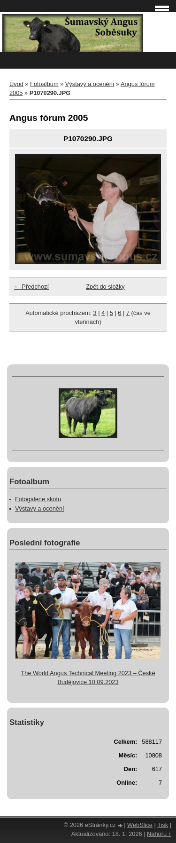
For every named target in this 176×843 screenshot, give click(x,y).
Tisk (162, 824)
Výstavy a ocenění (90, 83)
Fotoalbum (44, 83)
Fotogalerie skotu (38, 499)
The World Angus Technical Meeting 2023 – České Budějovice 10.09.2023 (88, 677)
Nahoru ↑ (159, 833)
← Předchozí (31, 286)
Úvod (16, 83)
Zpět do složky (105, 286)
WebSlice (140, 824)
